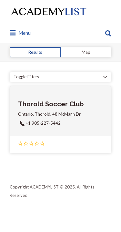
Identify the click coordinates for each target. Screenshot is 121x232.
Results (35, 52)
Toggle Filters (26, 76)
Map (86, 52)
